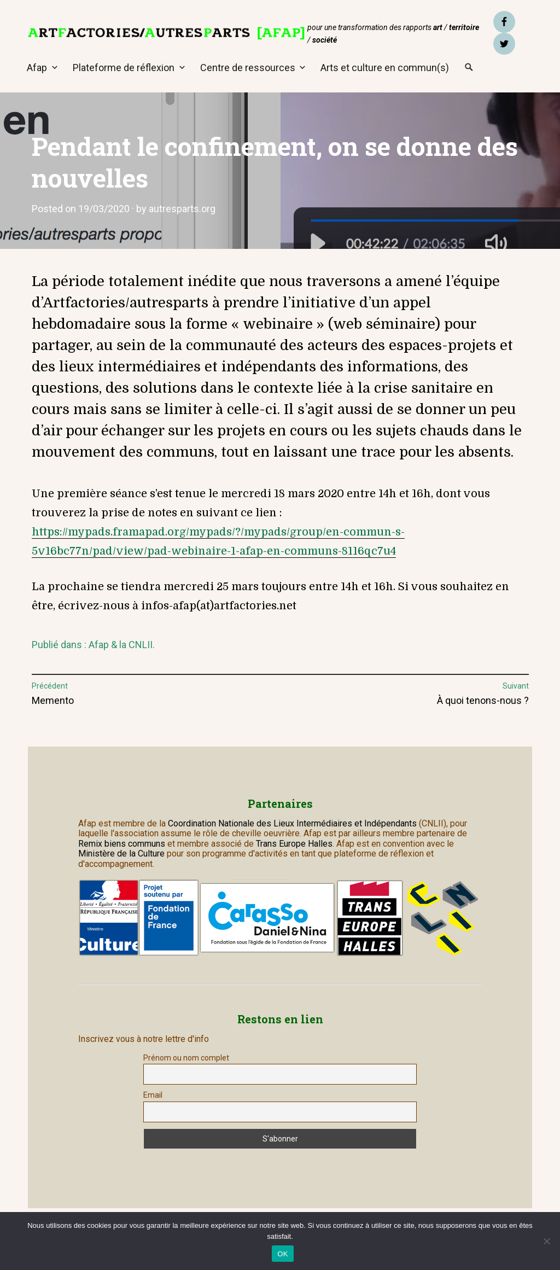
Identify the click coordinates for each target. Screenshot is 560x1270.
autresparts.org (182, 208)
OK (282, 1254)
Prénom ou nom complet (186, 1057)
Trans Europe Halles (294, 843)
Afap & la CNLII (121, 644)
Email (152, 1095)
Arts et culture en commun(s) (384, 67)
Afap (37, 67)
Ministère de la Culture (121, 853)
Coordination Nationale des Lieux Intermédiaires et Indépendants (293, 823)
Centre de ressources (247, 67)
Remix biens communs (121, 843)
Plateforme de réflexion (123, 67)
